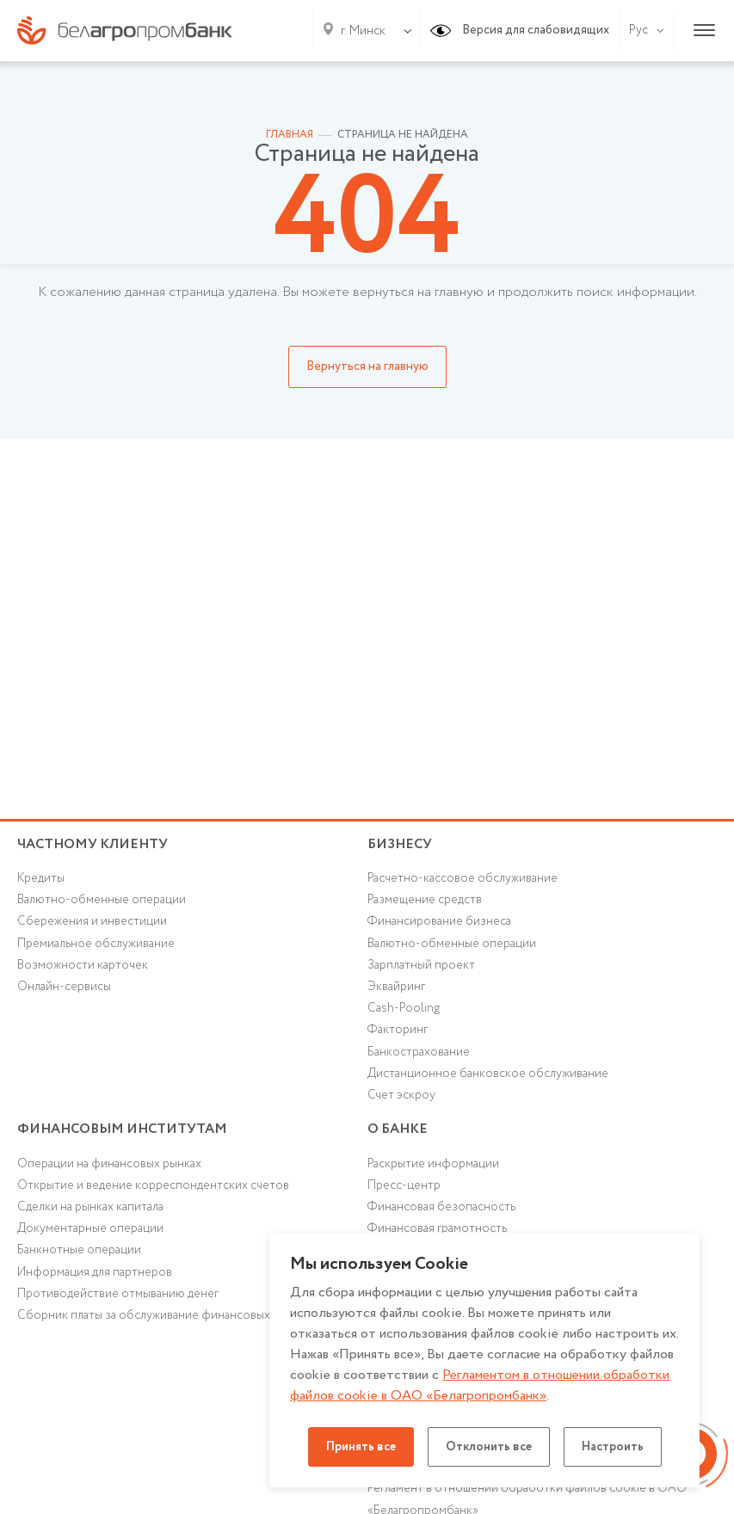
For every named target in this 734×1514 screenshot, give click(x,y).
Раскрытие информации (433, 1163)
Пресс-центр (404, 1185)
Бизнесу (399, 844)
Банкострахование (418, 1052)
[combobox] (360, 31)
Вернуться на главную (367, 366)
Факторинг (397, 1029)
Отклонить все (489, 1447)
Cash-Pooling (403, 1008)
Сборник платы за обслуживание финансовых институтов (177, 1315)
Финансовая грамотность (437, 1228)
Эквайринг (396, 986)
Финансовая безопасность (441, 1207)
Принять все (361, 1447)
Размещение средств (424, 899)
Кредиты (41, 878)
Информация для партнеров (94, 1272)
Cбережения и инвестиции (92, 921)
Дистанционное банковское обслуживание (487, 1073)
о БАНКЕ (397, 1129)
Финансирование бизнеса (439, 921)
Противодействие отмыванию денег (118, 1293)
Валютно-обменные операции (101, 899)
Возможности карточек (82, 965)
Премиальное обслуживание (96, 943)
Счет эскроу (401, 1095)
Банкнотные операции (79, 1250)
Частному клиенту (92, 844)
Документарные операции (90, 1228)
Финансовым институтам (122, 1129)
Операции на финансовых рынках (109, 1163)
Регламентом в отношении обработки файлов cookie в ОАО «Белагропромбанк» (479, 1385)
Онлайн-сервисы (64, 986)
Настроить (613, 1447)
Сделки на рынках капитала (90, 1207)
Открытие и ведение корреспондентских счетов (153, 1185)
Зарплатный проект (421, 965)
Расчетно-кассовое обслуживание (462, 878)
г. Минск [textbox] (363, 31)
